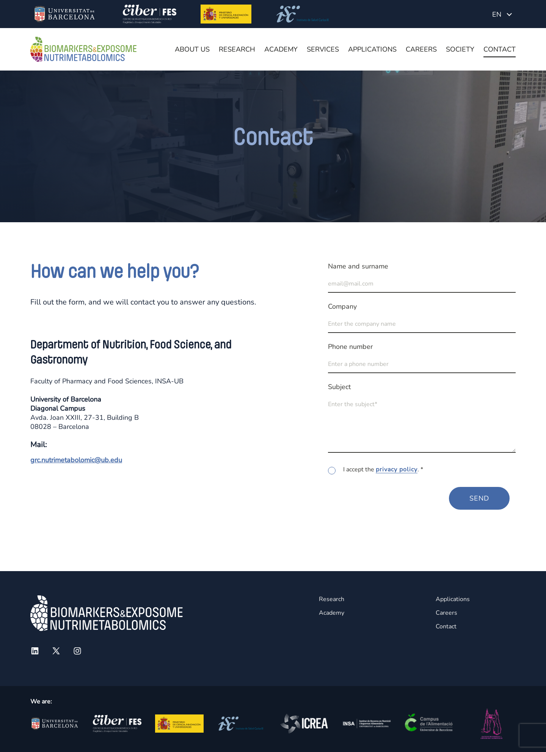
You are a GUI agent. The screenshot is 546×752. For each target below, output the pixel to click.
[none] (502, 14)
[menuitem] (502, 14)
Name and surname (358, 266)
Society (460, 49)
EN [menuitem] (496, 14)
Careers (421, 49)
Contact (499, 49)
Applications (372, 49)
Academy (281, 49)
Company (342, 306)
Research (237, 49)
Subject (339, 386)
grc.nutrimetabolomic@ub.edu (76, 460)
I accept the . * (383, 469)
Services (323, 49)
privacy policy (396, 469)
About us (192, 49)
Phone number (350, 346)
